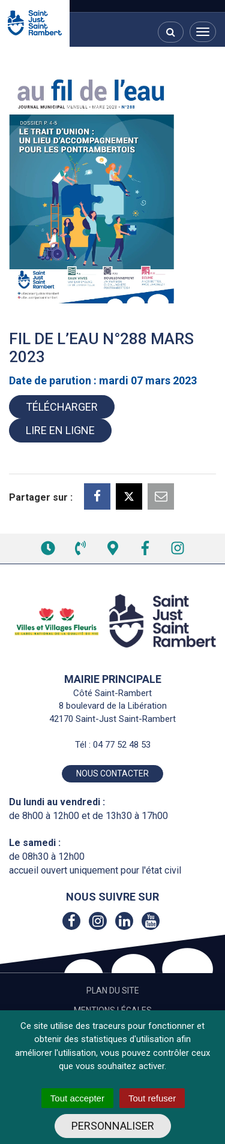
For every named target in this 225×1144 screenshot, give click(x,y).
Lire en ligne (60, 430)
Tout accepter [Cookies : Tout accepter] (77, 1098)
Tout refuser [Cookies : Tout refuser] (152, 1098)
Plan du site (112, 990)
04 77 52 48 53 (122, 744)
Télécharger (62, 407)
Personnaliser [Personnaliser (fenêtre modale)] (112, 1125)
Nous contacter (112, 773)
